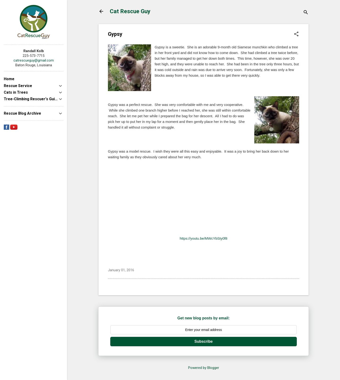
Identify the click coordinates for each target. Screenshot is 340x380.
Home (9, 79)
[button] (296, 34)
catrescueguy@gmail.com (33, 60)
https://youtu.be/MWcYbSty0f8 (203, 238)
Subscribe (203, 341)
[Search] (306, 13)
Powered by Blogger (203, 368)
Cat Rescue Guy (130, 11)
